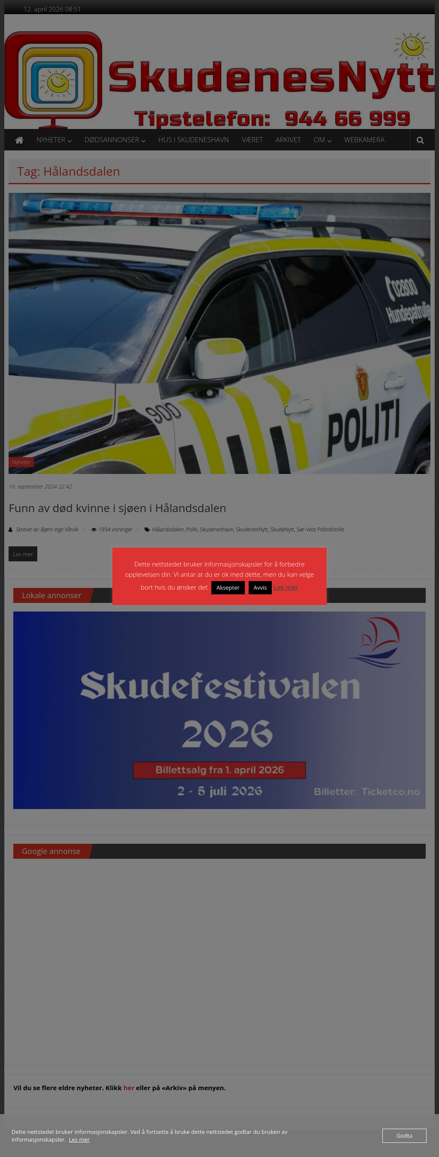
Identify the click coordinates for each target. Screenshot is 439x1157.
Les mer (286, 587)
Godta (404, 1135)
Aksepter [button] (228, 587)
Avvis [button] (260, 587)
